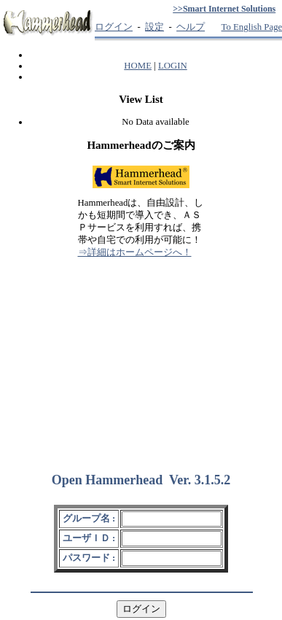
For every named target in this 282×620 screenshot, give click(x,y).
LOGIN (172, 66)
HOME (138, 66)
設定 (154, 27)
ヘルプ (190, 27)
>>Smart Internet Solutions (224, 9)
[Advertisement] (141, 358)
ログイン (114, 27)
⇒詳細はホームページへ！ (135, 252)
